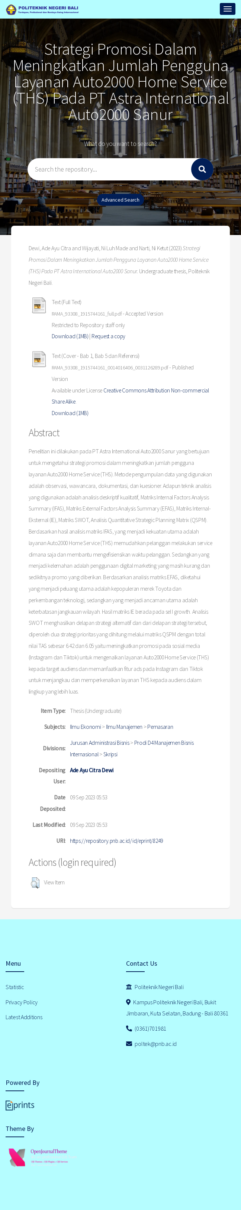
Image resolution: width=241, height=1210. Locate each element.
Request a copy (108, 336)
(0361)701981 (146, 1028)
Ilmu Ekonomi (85, 726)
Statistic (15, 987)
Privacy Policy (22, 1002)
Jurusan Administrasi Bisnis (99, 742)
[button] (35, 882)
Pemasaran (160, 726)
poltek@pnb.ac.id (151, 1043)
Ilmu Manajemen (124, 726)
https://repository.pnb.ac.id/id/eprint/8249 (116, 840)
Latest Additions (24, 1017)
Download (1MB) (70, 336)
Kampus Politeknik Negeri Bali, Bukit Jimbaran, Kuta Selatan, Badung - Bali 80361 (177, 1007)
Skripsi (110, 754)
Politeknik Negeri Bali (154, 987)
